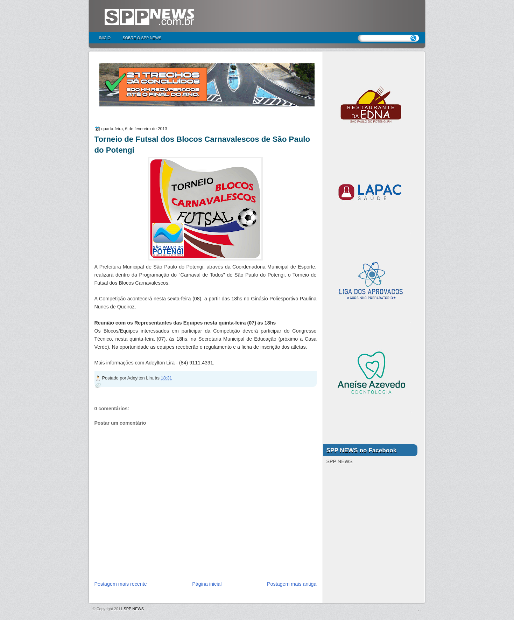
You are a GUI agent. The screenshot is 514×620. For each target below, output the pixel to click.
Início (105, 38)
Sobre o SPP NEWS (141, 38)
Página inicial (206, 584)
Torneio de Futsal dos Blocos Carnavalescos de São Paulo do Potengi (202, 144)
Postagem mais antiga (291, 584)
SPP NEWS (134, 609)
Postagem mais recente (120, 584)
